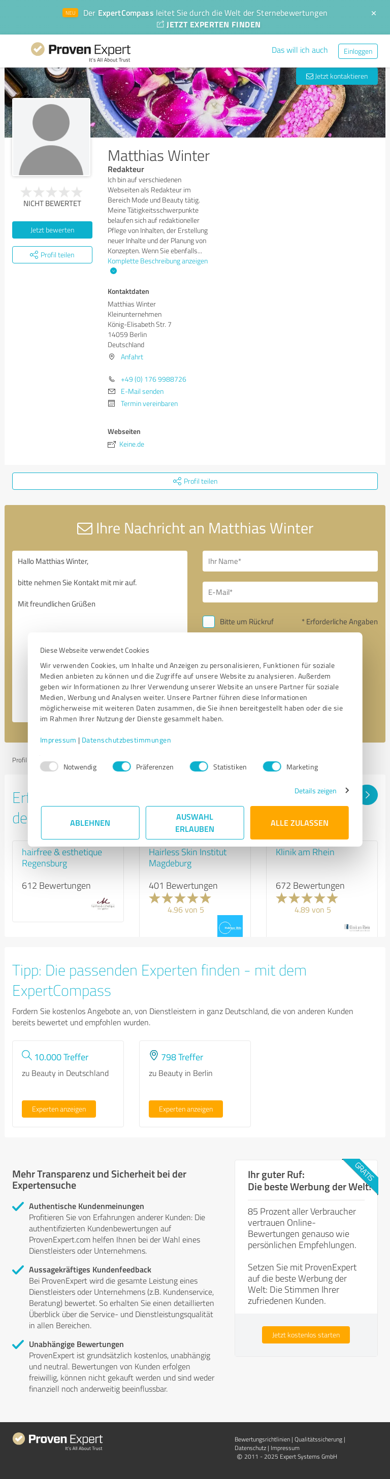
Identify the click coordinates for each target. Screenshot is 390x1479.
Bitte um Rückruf (247, 621)
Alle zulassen (300, 822)
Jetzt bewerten (52, 229)
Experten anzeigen (59, 1109)
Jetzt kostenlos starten (306, 1334)
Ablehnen (91, 822)
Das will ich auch (300, 49)
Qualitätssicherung (318, 1439)
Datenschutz (250, 1447)
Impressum (59, 740)
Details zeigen (315, 790)
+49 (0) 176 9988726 (153, 379)
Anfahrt (132, 356)
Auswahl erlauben (195, 822)
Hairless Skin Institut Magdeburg (187, 857)
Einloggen (358, 51)
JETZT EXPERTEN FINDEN (209, 24)
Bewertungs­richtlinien (262, 1439)
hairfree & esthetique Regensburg (62, 857)
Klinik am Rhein (305, 852)
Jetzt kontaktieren (337, 76)
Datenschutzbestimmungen (128, 740)
